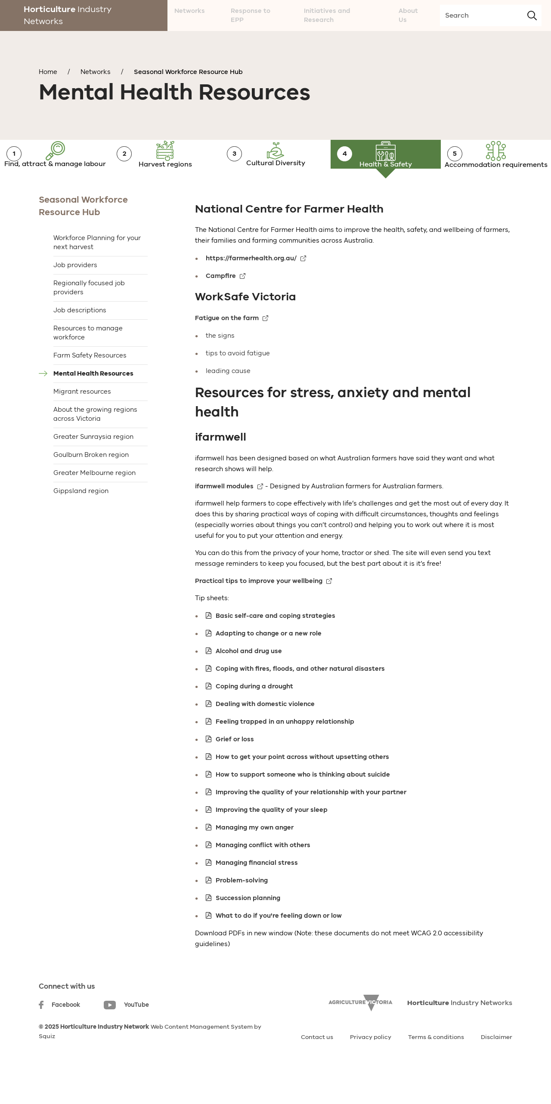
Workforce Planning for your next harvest (97, 270)
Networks (95, 72)
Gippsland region (80, 519)
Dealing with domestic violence (265, 732)
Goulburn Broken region (91, 482)
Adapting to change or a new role (269, 661)
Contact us (317, 1065)
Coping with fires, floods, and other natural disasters (300, 696)
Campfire (221, 304)
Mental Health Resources (93, 401)
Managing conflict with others (263, 873)
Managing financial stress (257, 890)
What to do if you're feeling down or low (279, 943)
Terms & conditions (436, 1065)
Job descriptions (79, 338)
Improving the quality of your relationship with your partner (311, 820)
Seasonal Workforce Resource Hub (188, 72)
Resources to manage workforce (88, 361)
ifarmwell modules (224, 514)
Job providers (75, 293)
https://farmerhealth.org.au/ (251, 286)
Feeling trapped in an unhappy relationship (285, 749)
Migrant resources (82, 419)
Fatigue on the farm (227, 346)
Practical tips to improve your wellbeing (258, 608)
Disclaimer (496, 1065)
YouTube (126, 1033)
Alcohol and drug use (249, 679)
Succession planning (248, 926)
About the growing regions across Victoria (95, 442)
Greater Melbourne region (94, 500)
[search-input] (491, 15)
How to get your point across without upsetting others (302, 784)
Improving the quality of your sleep (272, 837)
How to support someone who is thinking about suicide (303, 802)
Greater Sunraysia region (93, 464)
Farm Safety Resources (90, 383)
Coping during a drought (254, 714)
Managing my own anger (255, 855)
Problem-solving (242, 908)
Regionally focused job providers (89, 315)
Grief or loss (235, 767)
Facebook (59, 1033)
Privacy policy (370, 1065)
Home (48, 72)
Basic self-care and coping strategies (275, 643)
